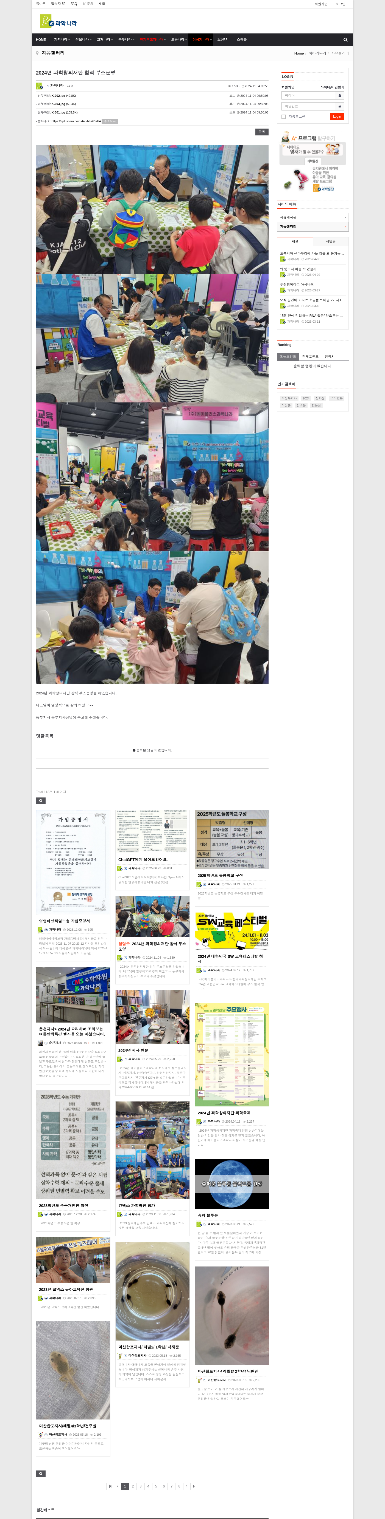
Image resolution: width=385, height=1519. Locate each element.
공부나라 (125, 40)
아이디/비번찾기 (332, 87)
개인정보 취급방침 (210, 1474)
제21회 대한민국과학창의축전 (92, 1383)
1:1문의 (88, 4)
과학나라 (60, 40)
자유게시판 (288, 217)
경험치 (330, 357)
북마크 (41, 4)
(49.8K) (64, 95)
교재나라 (103, 40)
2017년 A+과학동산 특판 (88, 1413)
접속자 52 (58, 4)
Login (337, 116)
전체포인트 (310, 357)
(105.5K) (65, 112)
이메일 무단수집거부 (212, 1484)
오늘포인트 (288, 357)
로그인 (340, 4)
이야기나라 (201, 40)
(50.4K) (64, 104)
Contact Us (205, 1495)
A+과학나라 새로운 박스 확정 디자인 (97, 1403)
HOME (41, 40)
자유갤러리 (288, 227)
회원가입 (321, 4)
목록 (262, 132)
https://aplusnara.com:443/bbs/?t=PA (76, 121)
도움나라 (177, 40)
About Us (203, 1453)
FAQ (74, 4)
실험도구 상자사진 (83, 1373)
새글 (102, 4)
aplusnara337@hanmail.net (308, 1485)
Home (299, 53)
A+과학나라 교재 (82, 1393)
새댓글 (331, 241)
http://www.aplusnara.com (307, 1490)
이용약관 (203, 1463)
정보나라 (82, 40)
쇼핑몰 (242, 40)
